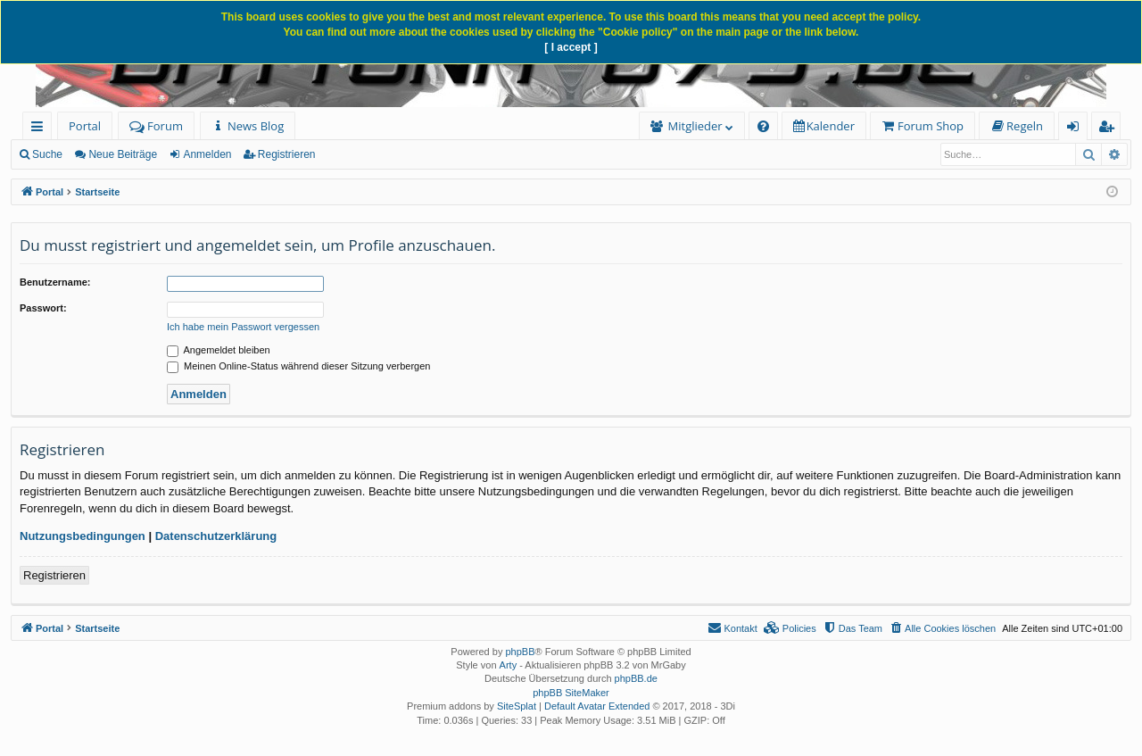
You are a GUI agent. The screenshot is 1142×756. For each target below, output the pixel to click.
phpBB (519, 651)
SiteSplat (516, 706)
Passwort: (43, 308)
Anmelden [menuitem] (1078, 129)
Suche (47, 154)
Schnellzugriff (40, 129)
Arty (508, 665)
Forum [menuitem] (156, 126)
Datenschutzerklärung (216, 536)
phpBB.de (636, 678)
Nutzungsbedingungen (82, 536)
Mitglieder (695, 126)
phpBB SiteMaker (571, 692)
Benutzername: (55, 282)
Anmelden (207, 154)
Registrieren (287, 154)
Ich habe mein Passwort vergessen (243, 326)
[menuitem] (247, 126)
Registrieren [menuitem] (1110, 129)
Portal (85, 126)
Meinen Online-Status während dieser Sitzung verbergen (298, 366)
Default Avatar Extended (597, 706)
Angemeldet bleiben (218, 350)
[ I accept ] (570, 47)
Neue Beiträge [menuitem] (122, 154)
